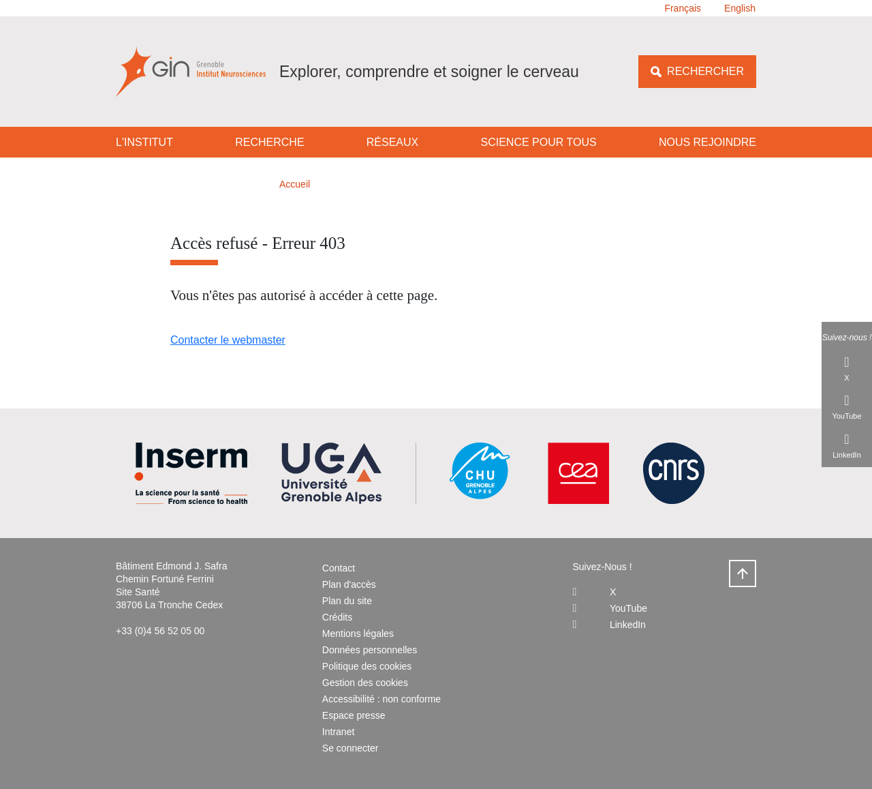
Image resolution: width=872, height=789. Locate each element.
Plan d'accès (349, 584)
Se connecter (350, 748)
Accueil (294, 184)
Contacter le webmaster (227, 340)
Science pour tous (539, 142)
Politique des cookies (367, 666)
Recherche (269, 142)
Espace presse (354, 715)
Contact (338, 568)
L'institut (144, 142)
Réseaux (392, 142)
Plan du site (347, 600)
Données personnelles (369, 649)
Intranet (338, 731)
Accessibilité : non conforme (381, 699)
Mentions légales (358, 633)
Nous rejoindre (707, 142)
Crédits (337, 617)
